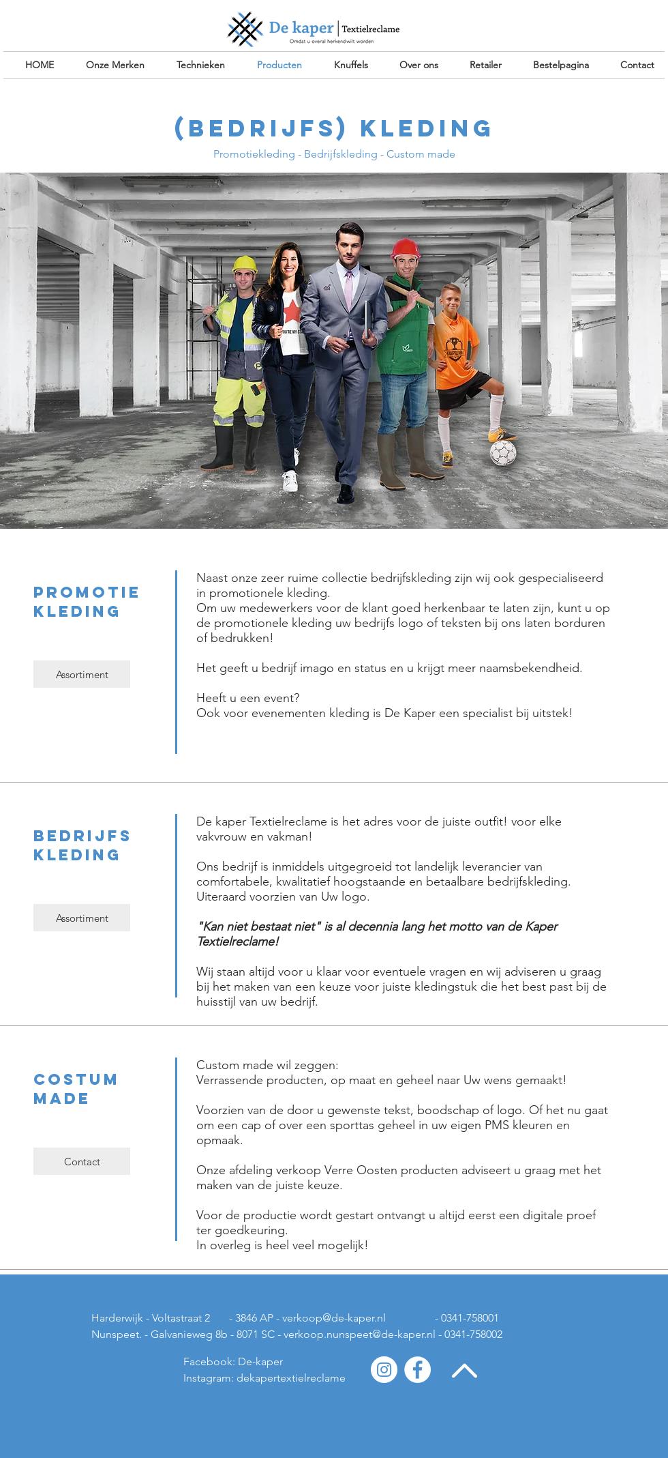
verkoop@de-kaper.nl (334, 1317)
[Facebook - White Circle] (417, 1369)
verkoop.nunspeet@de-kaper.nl (360, 1334)
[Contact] (81, 1161)
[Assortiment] (81, 674)
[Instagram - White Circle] (384, 1369)
